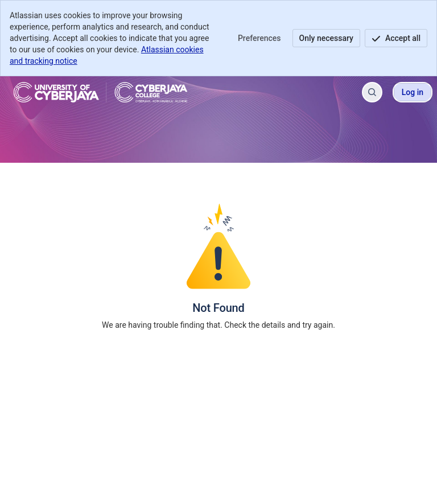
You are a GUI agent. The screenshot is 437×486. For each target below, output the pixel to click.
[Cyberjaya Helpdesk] (100, 92)
